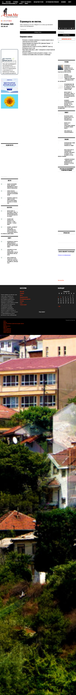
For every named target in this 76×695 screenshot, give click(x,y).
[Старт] (59, 28)
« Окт (59, 306)
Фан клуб (8, 2)
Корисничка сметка (66, 39)
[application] (66, 25)
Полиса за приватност (7, 328)
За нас (4, 321)
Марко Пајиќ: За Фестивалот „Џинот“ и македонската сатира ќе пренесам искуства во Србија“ (38, 50)
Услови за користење (7, 332)
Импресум (5, 322)
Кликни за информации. (64, 255)
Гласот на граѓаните (26, 2)
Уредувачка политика (7, 331)
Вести (20, 3)
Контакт (4, 324)
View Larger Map (61, 280)
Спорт (69, 2)
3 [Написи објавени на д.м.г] (58, 297)
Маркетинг (5, 327)
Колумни (63, 2)
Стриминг (15, 2)
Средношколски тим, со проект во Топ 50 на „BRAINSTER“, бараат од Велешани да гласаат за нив (37, 47)
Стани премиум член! (7, 329)
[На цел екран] (73, 28)
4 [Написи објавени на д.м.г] (60, 297)
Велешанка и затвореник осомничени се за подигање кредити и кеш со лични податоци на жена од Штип (38, 40)
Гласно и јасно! (23, 304)
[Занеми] (71, 28)
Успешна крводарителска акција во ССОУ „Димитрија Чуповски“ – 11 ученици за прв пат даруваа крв (37, 44)
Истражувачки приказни (52, 2)
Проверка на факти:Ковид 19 (9, 3)
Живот (26, 3)
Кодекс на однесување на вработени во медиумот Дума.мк (13, 323)
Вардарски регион (38, 2)
